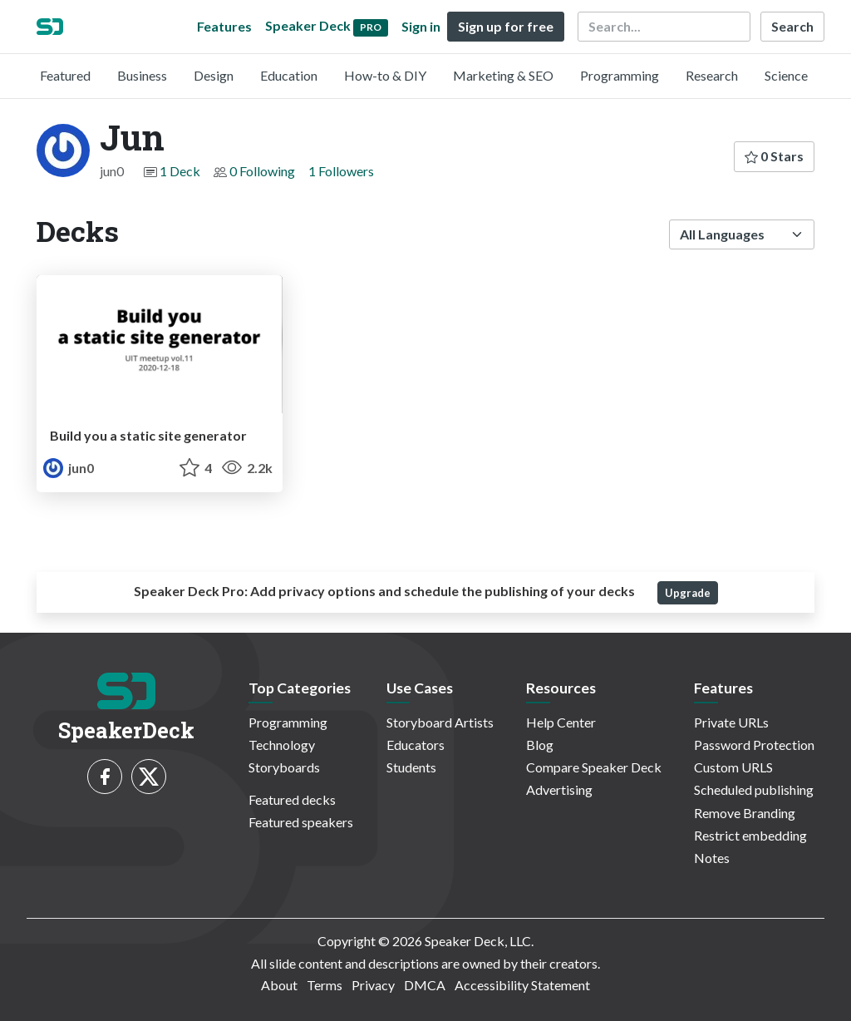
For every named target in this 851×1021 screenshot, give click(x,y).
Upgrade (688, 592)
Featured (65, 75)
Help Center (561, 722)
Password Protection (754, 744)
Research (712, 75)
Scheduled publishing (754, 789)
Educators (415, 744)
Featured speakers (300, 822)
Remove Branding (744, 813)
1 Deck (180, 171)
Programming (619, 75)
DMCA (424, 985)
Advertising (559, 789)
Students (411, 767)
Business (142, 75)
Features (224, 26)
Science (786, 75)
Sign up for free (505, 26)
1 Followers (341, 171)
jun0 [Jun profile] (68, 468)
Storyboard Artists (440, 722)
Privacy (373, 985)
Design (214, 75)
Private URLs (731, 722)
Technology (281, 744)
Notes (712, 858)
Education (288, 75)
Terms (324, 985)
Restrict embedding (750, 835)
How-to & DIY (385, 75)
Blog (539, 744)
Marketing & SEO (503, 75)
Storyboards (284, 767)
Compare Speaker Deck (594, 767)
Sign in (420, 26)
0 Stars (774, 156)
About (279, 985)
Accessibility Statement (522, 985)
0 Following (262, 171)
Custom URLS (733, 767)
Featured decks (292, 799)
